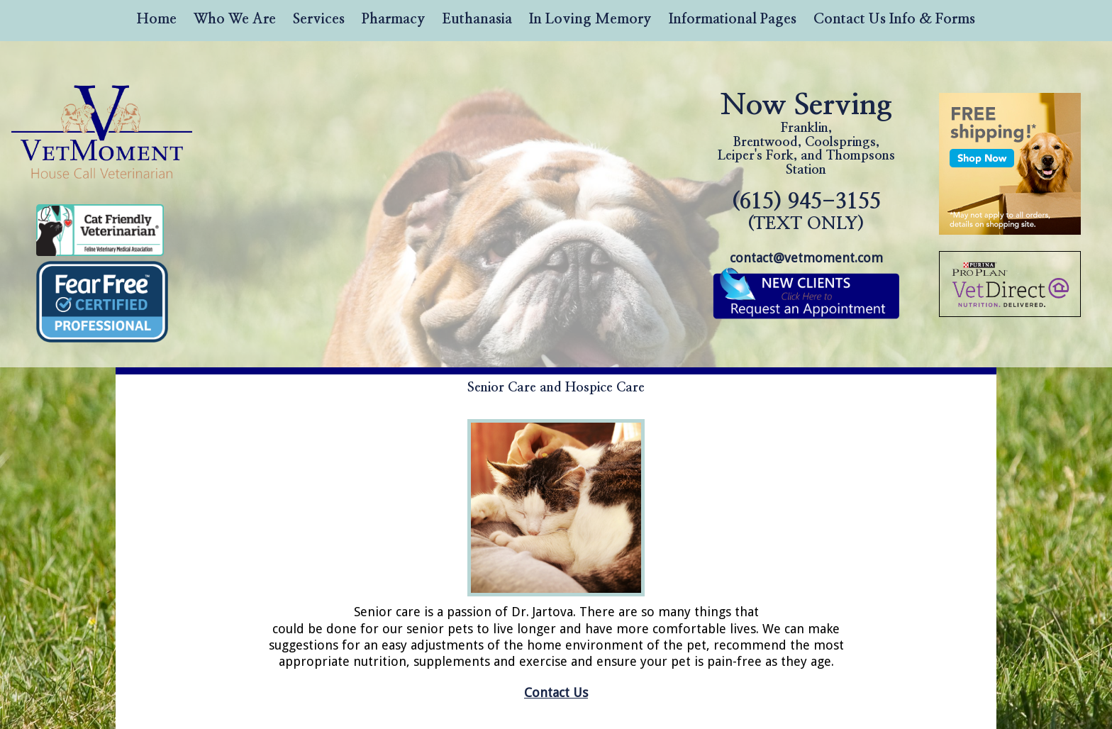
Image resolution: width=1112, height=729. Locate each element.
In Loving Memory (590, 19)
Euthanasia (477, 19)
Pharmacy (394, 19)
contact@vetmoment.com (806, 257)
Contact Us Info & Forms (894, 19)
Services (319, 19)
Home (157, 19)
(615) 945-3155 (806, 211)
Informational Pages (732, 19)
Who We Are (235, 19)
